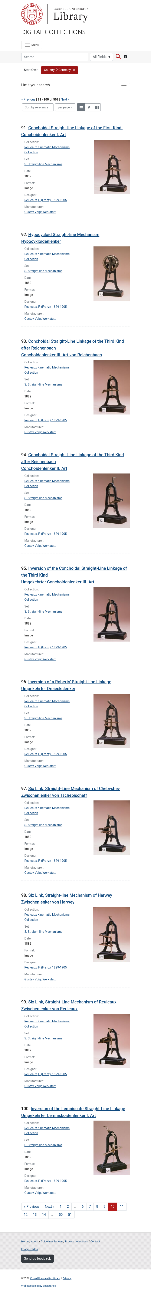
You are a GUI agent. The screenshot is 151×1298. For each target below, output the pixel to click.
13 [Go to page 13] (35, 1215)
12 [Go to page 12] (26, 1215)
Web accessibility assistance (38, 1285)
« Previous (29, 99)
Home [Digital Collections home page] (25, 1241)
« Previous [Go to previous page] (32, 1206)
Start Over (31, 70)
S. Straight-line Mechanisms (43, 164)
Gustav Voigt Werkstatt (40, 212)
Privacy (67, 1278)
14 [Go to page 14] (44, 1215)
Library (70, 14)
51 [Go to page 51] (70, 1215)
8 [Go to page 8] (97, 1206)
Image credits (29, 1249)
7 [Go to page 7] (90, 1206)
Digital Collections (53, 31)
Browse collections (76, 1241)
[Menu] (31, 45)
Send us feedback (37, 1258)
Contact (95, 1241)
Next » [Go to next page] (50, 1206)
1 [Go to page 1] (61, 1206)
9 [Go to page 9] (104, 1206)
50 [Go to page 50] (61, 1215)
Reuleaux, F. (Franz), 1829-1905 (45, 200)
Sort (36, 107)
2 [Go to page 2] (68, 1206)
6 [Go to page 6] (83, 1206)
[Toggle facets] (124, 87)
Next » (65, 99)
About (34, 1241)
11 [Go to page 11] (122, 1206)
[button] (59, 70)
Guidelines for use (51, 1241)
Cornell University (32, 14)
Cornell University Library (45, 1278)
